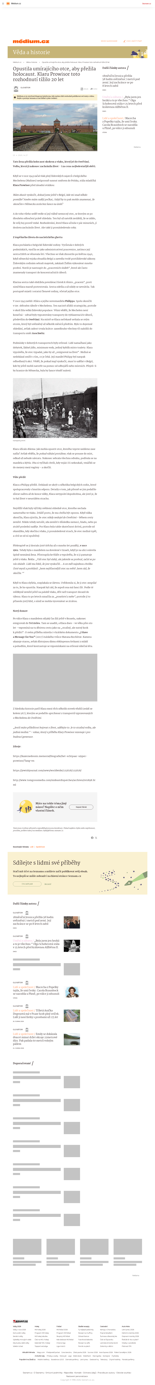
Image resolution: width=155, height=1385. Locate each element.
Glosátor (25, 88)
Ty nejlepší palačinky (86, 1330)
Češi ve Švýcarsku (106, 1340)
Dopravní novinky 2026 (130, 1336)
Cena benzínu (66, 1352)
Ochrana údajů (89, 1373)
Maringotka (97, 1356)
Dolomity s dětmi (106, 1346)
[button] (55, 127)
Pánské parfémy (128, 1359)
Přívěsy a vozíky (52, 1356)
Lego (70, 1356)
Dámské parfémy (72, 1359)
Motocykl (63, 1356)
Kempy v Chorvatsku (108, 1330)
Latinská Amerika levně (109, 1343)
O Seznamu (39, 1373)
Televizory (103, 1359)
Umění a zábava (111, 97)
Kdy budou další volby (21, 1343)
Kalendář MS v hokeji (42, 1343)
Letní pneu (84, 1359)
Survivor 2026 (93, 1352)
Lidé (31, 847)
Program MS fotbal (64, 1333)
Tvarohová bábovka (85, 1340)
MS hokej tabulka (41, 1336)
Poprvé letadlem (106, 1333)
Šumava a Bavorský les (108, 1336)
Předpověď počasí (53, 1352)
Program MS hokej (42, 1333)
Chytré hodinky (114, 1359)
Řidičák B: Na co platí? (130, 1340)
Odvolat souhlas (123, 1373)
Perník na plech (84, 1346)
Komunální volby (19, 1333)
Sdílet (93, 89)
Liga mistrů (61, 1346)
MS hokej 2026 (40, 1330)
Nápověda (68, 1373)
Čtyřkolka (115, 1356)
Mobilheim (87, 1356)
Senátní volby (18, 1336)
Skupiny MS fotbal (63, 1336)
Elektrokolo (77, 1356)
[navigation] (3, 4)
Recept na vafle (84, 1343)
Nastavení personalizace (77, 1376)
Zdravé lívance (83, 1336)
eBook (84, 89)
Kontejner (106, 1356)
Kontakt (78, 1373)
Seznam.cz (146, 4)
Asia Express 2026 (106, 1352)
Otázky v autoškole (129, 1343)
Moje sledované (109, 41)
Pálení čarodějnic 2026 (122, 1352)
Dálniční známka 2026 (130, 1333)
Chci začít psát (132, 41)
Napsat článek (81, 807)
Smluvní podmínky (54, 1373)
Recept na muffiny (85, 1333)
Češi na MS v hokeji (42, 1340)
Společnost (40, 847)
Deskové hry (94, 1359)
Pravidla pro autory (106, 1373)
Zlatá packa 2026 (79, 1352)
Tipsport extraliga (41, 1346)
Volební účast (18, 1346)
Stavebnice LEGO (57, 1359)
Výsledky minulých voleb (22, 1340)
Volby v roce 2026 (19, 1330)
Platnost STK (126, 1346)
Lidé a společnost (112, 118)
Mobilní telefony (43, 1359)
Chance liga (61, 1343)
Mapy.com (41, 1352)
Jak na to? (47, 884)
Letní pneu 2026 (128, 1330)
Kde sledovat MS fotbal (65, 1340)
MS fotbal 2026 (62, 1330)
